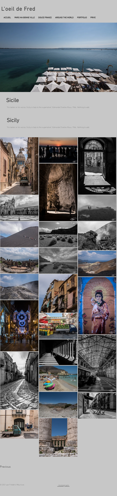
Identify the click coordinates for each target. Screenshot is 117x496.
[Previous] (8, 466)
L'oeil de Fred (18, 9)
